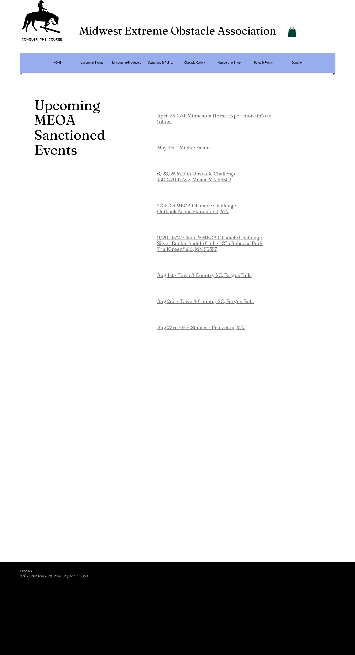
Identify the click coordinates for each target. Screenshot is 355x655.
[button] (292, 32)
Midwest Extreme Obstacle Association (177, 30)
